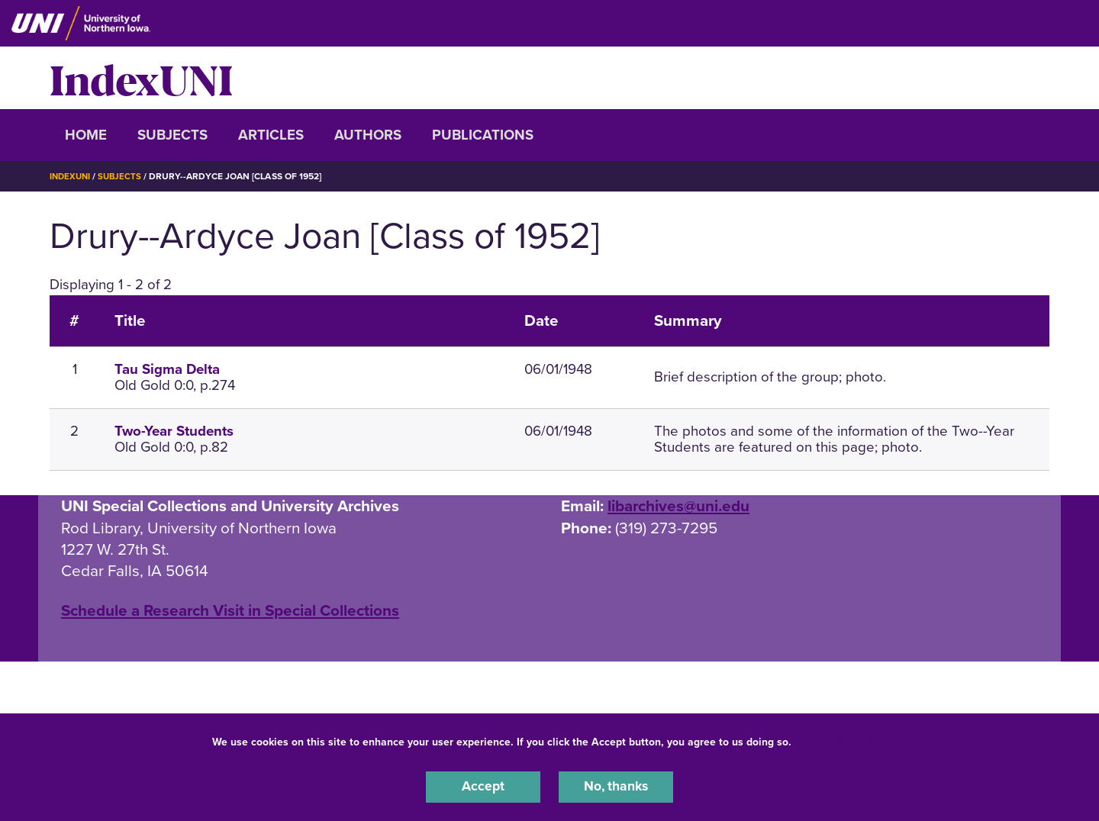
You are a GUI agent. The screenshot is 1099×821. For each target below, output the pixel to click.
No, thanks (616, 786)
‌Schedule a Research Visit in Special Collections (230, 610)
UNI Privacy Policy (843, 739)
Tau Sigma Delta (167, 369)
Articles (271, 135)
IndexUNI (141, 78)
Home (86, 135)
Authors (367, 135)
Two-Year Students (174, 431)
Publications (482, 135)
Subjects (172, 135)
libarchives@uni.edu (678, 506)
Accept (483, 786)
